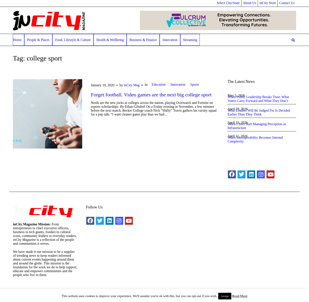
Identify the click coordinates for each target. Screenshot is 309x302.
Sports (194, 84)
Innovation (177, 84)
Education (159, 84)
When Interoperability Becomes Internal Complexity (255, 139)
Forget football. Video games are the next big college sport (151, 94)
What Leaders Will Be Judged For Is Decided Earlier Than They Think (258, 112)
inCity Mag (131, 85)
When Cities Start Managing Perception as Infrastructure (256, 126)
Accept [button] (225, 296)
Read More (239, 296)
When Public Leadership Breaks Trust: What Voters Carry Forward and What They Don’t (258, 99)
